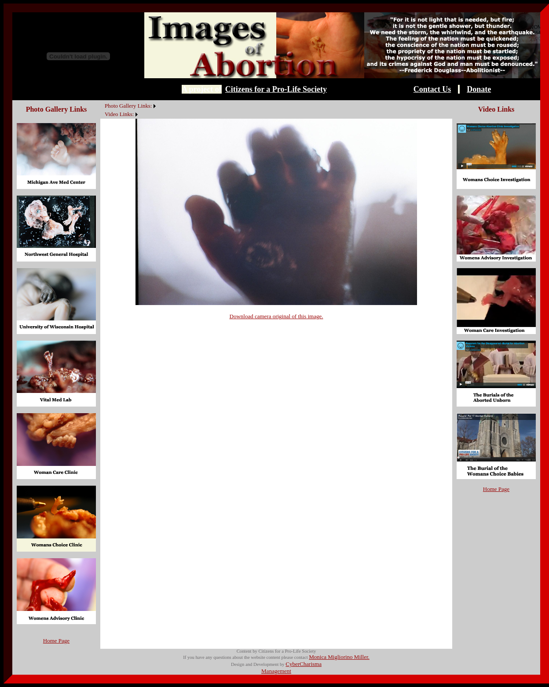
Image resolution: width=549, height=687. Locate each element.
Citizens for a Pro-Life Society (276, 89)
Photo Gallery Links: (128, 106)
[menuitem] (102, 101)
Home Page (56, 640)
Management (276, 671)
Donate (479, 89)
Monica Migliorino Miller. (339, 657)
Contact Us (432, 89)
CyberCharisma (303, 664)
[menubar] (129, 109)
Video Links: (119, 114)
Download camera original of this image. (276, 316)
